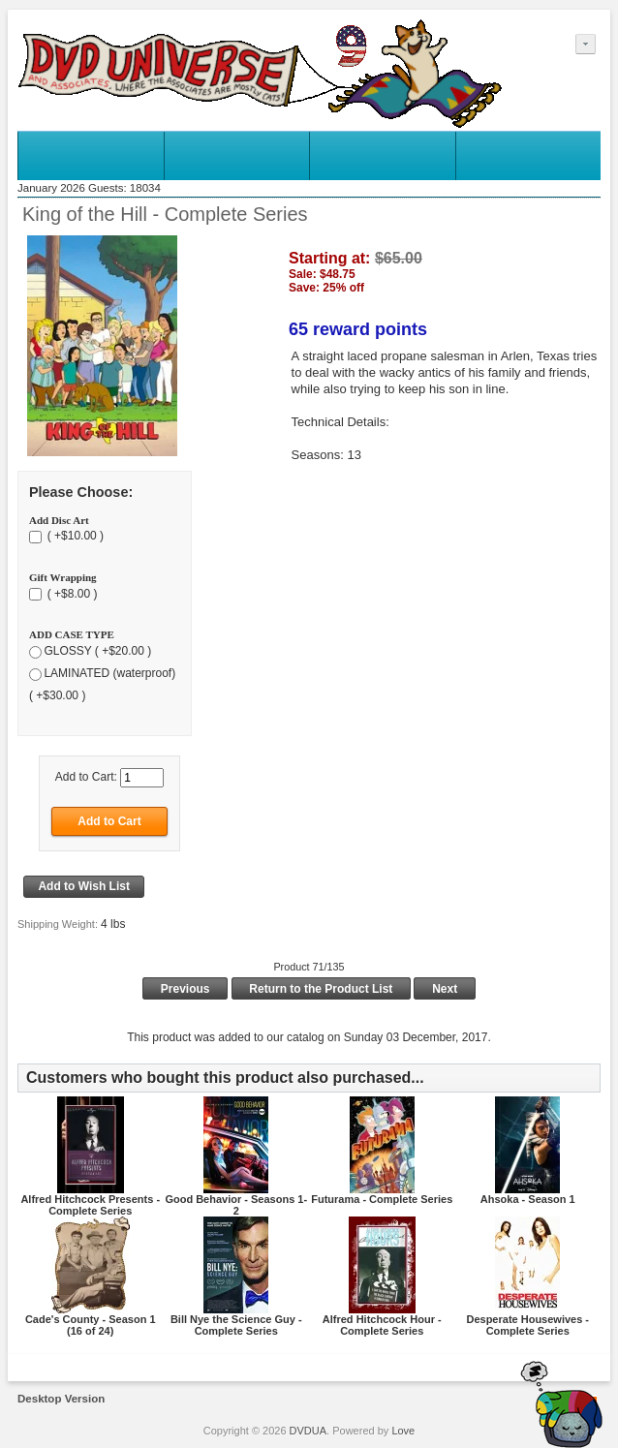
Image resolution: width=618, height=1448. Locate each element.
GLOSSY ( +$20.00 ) (97, 651)
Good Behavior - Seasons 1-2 (236, 1205)
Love (403, 1430)
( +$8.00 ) (70, 594)
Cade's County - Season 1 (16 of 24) (90, 1325)
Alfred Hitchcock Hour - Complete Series (382, 1325)
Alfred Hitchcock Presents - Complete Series (90, 1205)
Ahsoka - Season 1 (527, 1199)
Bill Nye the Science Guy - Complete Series (236, 1325)
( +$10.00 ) (74, 536)
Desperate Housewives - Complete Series (527, 1325)
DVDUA (308, 1430)
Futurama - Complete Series (381, 1199)
